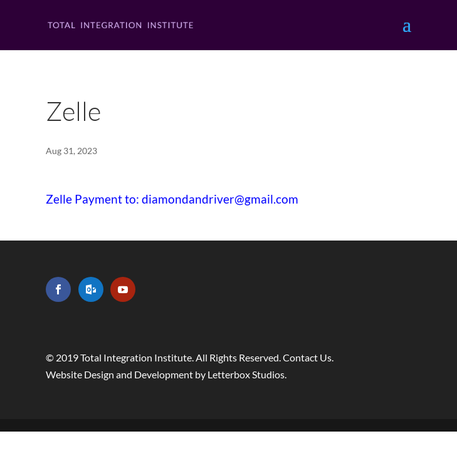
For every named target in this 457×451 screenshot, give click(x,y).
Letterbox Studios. (246, 374)
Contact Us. (308, 357)
